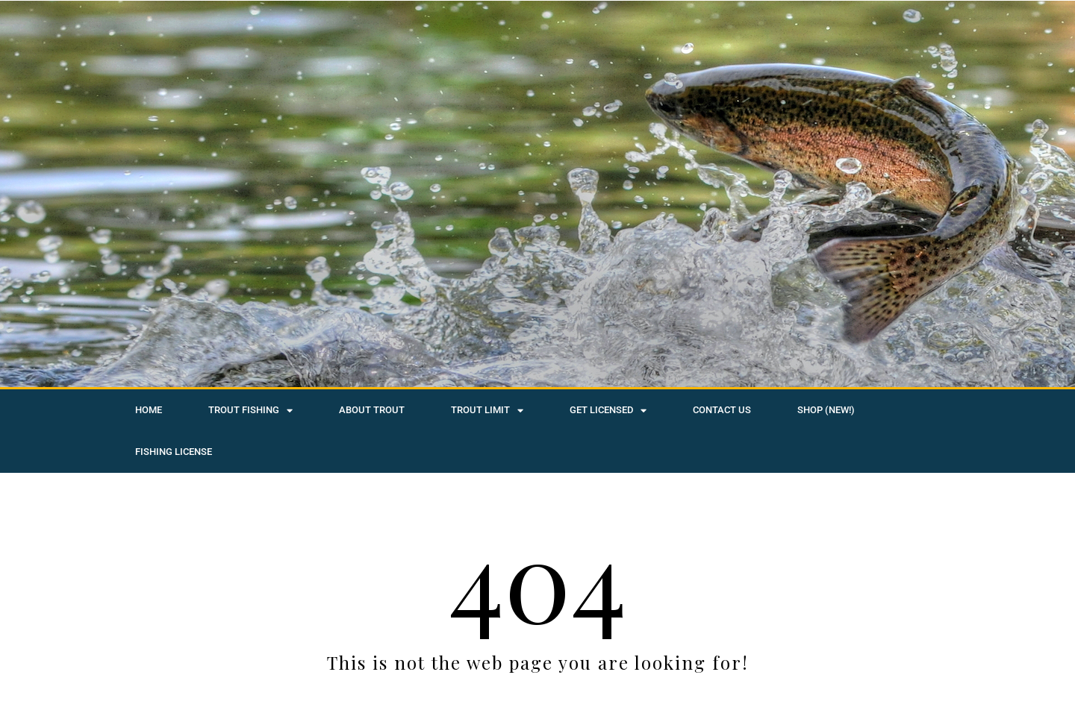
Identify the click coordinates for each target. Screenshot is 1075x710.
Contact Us (722, 409)
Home (148, 409)
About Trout (372, 409)
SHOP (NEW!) (826, 409)
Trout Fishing (250, 410)
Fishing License (173, 451)
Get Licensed (608, 410)
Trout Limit (487, 410)
